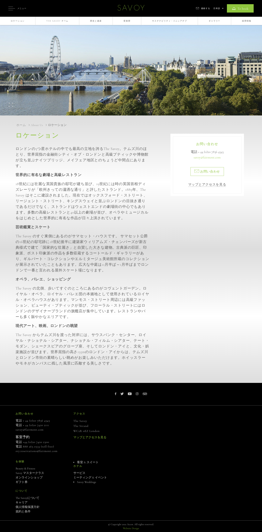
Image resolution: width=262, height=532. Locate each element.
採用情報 (246, 21)
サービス (79, 473)
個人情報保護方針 (28, 507)
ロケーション (18, 21)
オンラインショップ (29, 477)
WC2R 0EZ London (86, 431)
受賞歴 (126, 21)
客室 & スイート (88, 462)
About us (37, 125)
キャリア (22, 502)
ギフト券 (22, 482)
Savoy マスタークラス (30, 473)
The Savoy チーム (57, 21)
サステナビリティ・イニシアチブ (169, 21)
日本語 (216, 8)
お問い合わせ (207, 171)
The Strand (81, 426)
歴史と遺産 (96, 21)
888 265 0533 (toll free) (38, 446)
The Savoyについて (27, 498)
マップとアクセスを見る (207, 185)
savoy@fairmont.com (207, 157)
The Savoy (80, 421)
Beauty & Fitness (25, 468)
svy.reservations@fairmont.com (36, 451)
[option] (131, 66)
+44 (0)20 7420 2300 (36, 442)
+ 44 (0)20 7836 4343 (211, 152)
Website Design (131, 528)
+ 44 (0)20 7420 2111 (36, 425)
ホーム (21, 125)
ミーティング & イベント (90, 477)
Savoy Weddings (86, 482)
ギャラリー (214, 21)
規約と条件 (23, 511)
